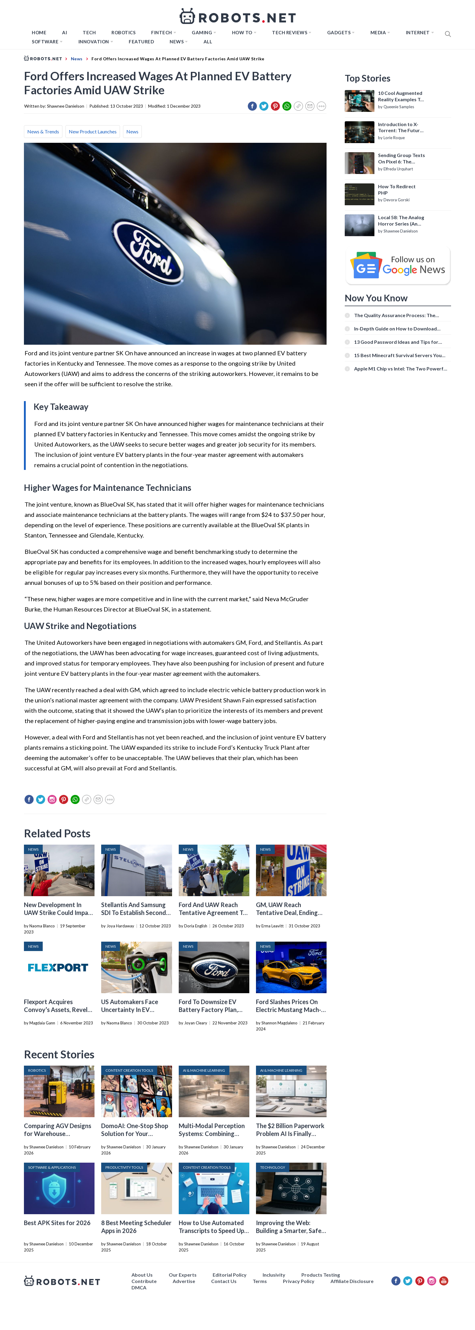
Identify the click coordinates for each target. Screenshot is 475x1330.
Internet (418, 32)
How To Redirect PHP (397, 189)
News (177, 41)
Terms (260, 1281)
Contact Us (224, 1281)
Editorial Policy (230, 1275)
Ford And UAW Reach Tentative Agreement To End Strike (213, 912)
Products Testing (320, 1275)
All (208, 41)
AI (64, 32)
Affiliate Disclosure (352, 1281)
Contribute (144, 1281)
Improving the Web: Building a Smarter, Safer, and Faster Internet (290, 1230)
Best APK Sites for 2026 (57, 1222)
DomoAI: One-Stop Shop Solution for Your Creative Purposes (134, 1133)
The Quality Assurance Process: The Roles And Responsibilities (394, 315)
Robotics (123, 32)
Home (39, 32)
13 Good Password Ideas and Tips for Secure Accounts (396, 342)
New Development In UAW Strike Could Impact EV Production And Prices (59, 912)
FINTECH (161, 32)
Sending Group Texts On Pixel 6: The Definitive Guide (401, 158)
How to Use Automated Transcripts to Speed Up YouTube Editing (211, 1230)
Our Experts (183, 1275)
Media (378, 32)
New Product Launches (93, 131)
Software (45, 41)
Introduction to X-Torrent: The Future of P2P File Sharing (400, 127)
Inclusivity (274, 1275)
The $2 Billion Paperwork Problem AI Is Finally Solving (290, 1133)
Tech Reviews (289, 32)
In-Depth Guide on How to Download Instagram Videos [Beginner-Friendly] (396, 328)
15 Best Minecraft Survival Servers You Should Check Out (398, 355)
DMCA (138, 1287)
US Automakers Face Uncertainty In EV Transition (129, 1009)
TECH (89, 32)
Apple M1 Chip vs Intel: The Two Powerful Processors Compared (400, 368)
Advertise (184, 1281)
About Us (142, 1275)
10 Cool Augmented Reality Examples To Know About (400, 96)
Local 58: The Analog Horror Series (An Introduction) (401, 220)
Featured (141, 41)
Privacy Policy (298, 1281)
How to (242, 32)
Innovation (93, 41)
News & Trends (43, 131)
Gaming (202, 32)
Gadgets (339, 32)
